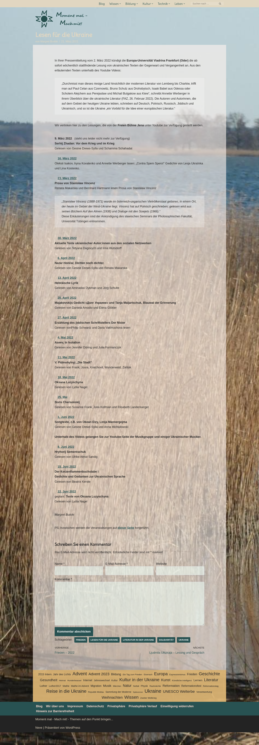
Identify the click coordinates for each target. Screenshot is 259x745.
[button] (120, 3)
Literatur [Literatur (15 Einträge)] (211, 692)
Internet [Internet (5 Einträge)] (87, 693)
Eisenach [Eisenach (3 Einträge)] (148, 687)
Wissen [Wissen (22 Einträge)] (131, 709)
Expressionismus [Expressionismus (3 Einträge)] (177, 687)
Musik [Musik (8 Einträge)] (107, 698)
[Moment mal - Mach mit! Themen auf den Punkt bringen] (61, 19)
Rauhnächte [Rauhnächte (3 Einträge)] (155, 699)
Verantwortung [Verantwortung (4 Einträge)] (204, 704)
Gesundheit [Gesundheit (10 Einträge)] (48, 693)
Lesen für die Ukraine (105, 652)
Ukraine (185, 652)
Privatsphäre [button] (117, 719)
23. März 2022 (67, 184)
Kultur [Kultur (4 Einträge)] (114, 693)
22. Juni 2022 (67, 502)
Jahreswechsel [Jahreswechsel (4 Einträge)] (102, 693)
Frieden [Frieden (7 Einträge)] (192, 687)
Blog (102, 4)
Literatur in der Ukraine (139, 652)
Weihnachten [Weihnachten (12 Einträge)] (112, 710)
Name (60, 575)
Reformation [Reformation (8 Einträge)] (171, 698)
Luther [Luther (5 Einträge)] (43, 698)
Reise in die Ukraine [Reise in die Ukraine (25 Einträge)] (66, 703)
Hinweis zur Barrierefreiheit (55, 724)
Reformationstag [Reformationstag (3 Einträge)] (211, 699)
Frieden (81, 652)
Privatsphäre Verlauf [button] (144, 719)
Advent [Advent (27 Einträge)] (80, 686)
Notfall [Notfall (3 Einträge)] (136, 699)
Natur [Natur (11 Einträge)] (127, 698)
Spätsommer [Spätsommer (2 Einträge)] (138, 705)
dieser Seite (126, 539)
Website (161, 575)
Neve (38, 740)
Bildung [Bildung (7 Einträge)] (116, 687)
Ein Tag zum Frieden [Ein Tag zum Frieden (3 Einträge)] (132, 687)
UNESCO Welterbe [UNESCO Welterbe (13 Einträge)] (179, 704)
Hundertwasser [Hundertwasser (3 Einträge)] (74, 693)
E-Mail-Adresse (116, 575)
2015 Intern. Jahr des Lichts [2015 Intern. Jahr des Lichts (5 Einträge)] (54, 687)
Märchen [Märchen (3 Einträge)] (117, 699)
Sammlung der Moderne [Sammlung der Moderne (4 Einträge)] (118, 704)
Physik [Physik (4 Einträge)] (144, 698)
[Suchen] (203, 3)
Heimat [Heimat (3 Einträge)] (62, 693)
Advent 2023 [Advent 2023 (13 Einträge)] (99, 687)
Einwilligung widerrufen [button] (178, 719)
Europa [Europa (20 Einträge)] (161, 686)
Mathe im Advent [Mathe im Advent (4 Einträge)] (80, 698)
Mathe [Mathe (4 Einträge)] (66, 698)
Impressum (76, 719)
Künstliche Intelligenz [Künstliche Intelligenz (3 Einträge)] (182, 693)
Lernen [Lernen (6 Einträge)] (198, 693)
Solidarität (167, 652)
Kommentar (63, 591)
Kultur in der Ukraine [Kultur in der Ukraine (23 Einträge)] (139, 692)
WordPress (73, 740)
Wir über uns (55, 719)
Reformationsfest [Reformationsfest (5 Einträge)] (191, 698)
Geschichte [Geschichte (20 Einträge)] (209, 686)
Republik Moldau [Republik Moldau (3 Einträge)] (96, 704)
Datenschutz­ (96, 719)
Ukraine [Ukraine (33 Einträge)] (153, 703)
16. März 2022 (67, 164)
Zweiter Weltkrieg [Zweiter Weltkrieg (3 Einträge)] (148, 710)
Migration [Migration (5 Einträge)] (96, 698)
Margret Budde (49, 41)
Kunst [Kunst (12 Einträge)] (165, 693)
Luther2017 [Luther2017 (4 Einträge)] (55, 698)
